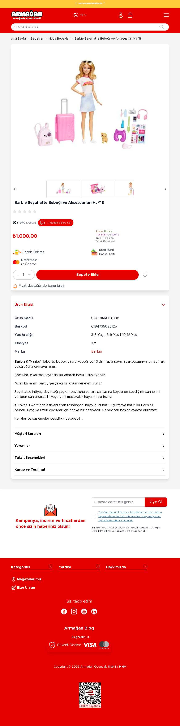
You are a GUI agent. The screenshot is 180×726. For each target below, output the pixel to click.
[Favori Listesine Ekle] (145, 275)
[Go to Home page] (27, 15)
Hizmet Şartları (124, 531)
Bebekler (37, 38)
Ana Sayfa (18, 38)
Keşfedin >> (81, 637)
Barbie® (21, 361)
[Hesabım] (121, 15)
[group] (25, 211)
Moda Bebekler (59, 38)
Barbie (96, 351)
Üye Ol (156, 502)
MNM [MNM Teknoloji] (122, 666)
